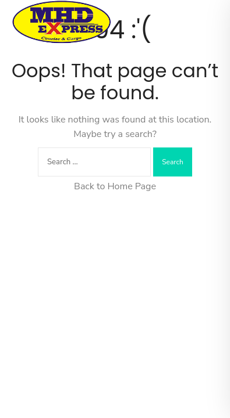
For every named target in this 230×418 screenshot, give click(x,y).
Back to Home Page (115, 186)
